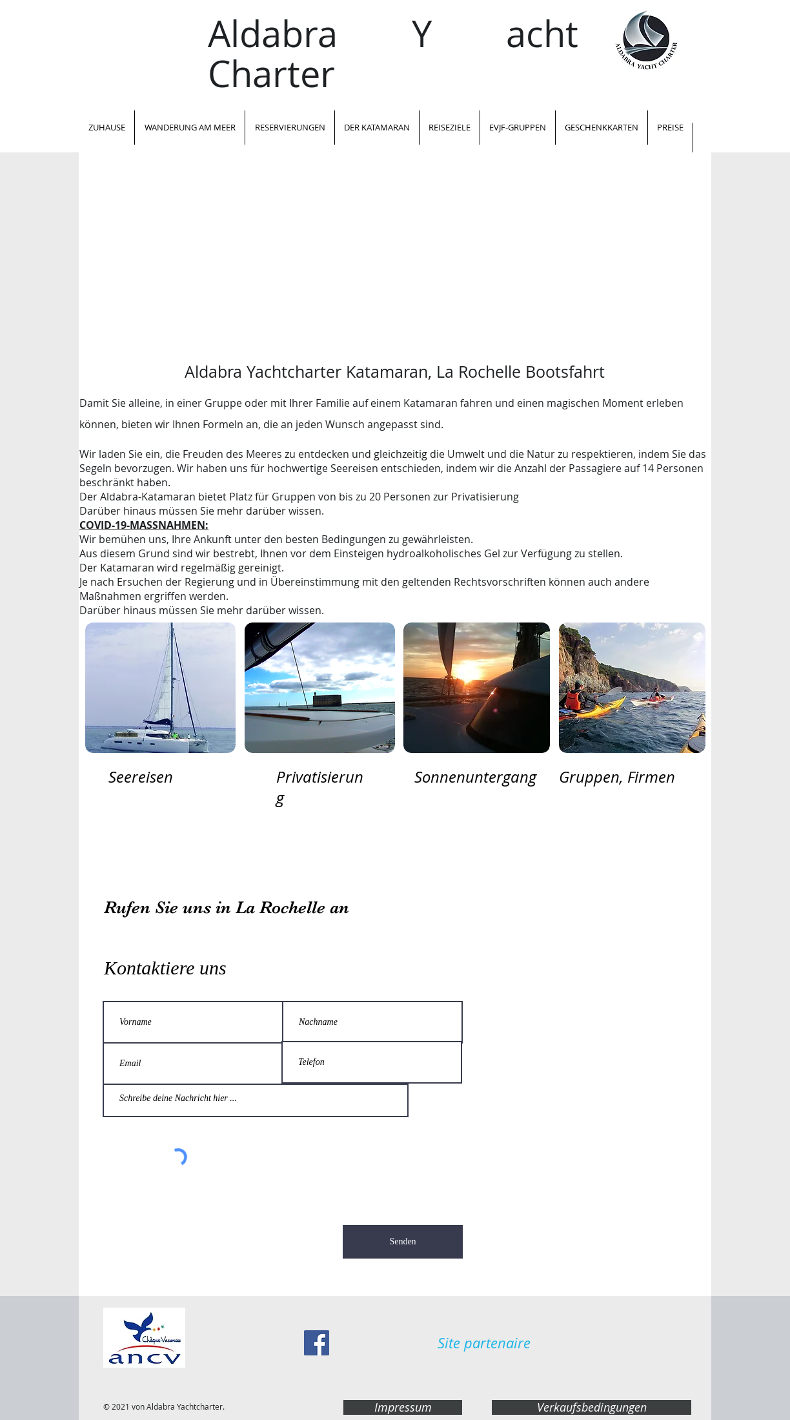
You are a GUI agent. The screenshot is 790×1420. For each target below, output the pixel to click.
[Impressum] (402, 1407)
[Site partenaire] (484, 1343)
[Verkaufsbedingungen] (591, 1407)
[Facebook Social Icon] (316, 1342)
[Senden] (403, 1242)
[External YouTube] (395, 264)
